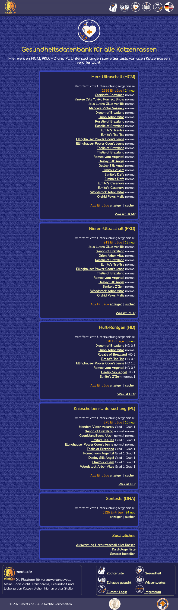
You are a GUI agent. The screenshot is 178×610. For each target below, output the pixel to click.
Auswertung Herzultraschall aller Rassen (105, 545)
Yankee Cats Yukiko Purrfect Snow (99, 99)
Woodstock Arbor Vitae (107, 192)
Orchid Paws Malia (110, 196)
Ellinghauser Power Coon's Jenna (100, 139)
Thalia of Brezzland (110, 148)
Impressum (148, 592)
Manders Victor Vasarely (106, 108)
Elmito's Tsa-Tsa (112, 130)
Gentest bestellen (122, 554)
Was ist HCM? (125, 214)
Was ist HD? (126, 394)
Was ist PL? (126, 484)
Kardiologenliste (123, 549)
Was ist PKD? (125, 313)
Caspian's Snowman (109, 95)
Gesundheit (148, 573)
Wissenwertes (150, 582)
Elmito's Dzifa (114, 174)
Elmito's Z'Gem (113, 170)
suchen (130, 205)
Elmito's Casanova (111, 183)
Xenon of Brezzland (110, 112)
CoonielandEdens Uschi (96, 435)
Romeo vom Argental (108, 157)
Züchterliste (111, 573)
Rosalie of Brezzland (109, 121)
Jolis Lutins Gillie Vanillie (106, 104)
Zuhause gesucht (114, 582)
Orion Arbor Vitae (111, 117)
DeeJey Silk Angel (111, 161)
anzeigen (116, 205)
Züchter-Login (112, 592)
